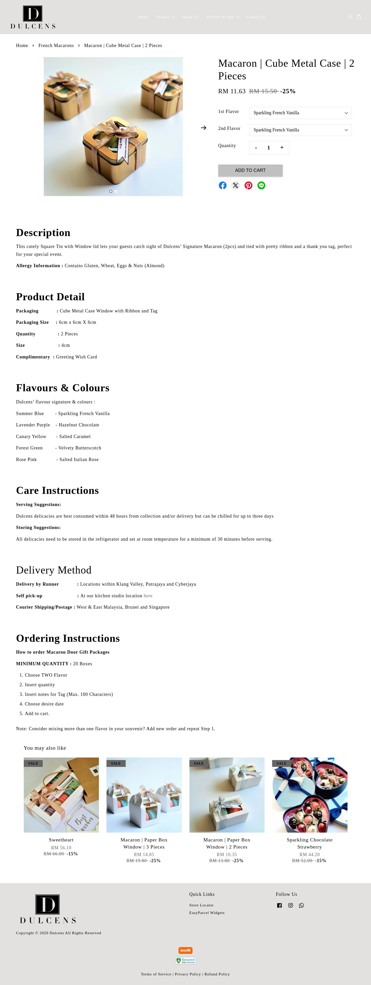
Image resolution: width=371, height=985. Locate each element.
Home (143, 17)
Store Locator (201, 905)
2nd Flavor (229, 128)
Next (204, 128)
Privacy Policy (188, 974)
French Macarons (56, 45)
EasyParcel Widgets (207, 912)
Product (166, 17)
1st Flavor (228, 111)
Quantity (227, 145)
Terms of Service (156, 974)
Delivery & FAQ (223, 17)
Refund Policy (217, 974)
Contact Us (256, 17)
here (148, 595)
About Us (190, 17)
